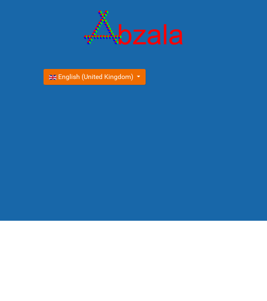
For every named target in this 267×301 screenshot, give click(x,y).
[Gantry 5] (133, 29)
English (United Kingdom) (92, 77)
